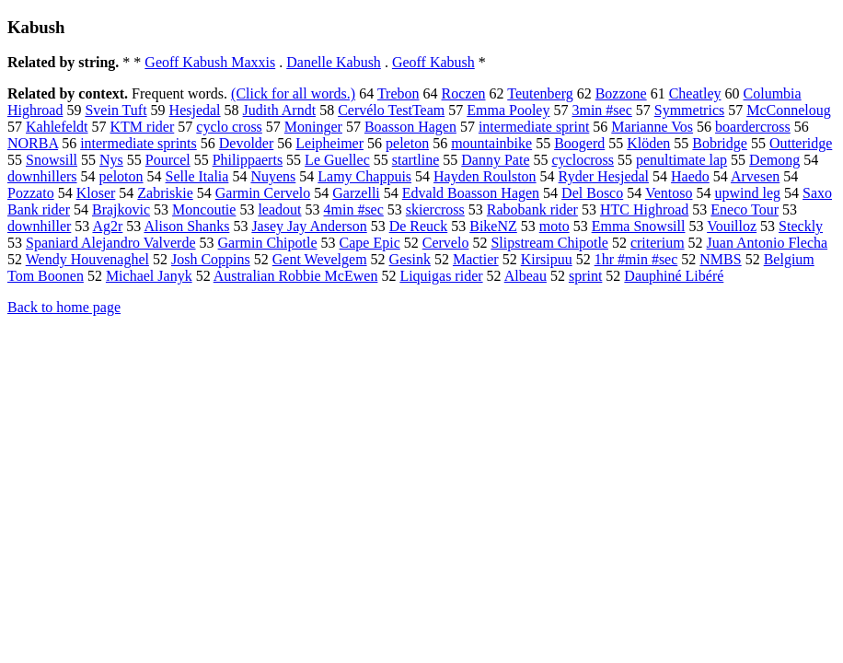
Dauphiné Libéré (673, 276)
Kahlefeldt (57, 126)
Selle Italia (197, 176)
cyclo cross (229, 126)
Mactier (476, 259)
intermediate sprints (138, 143)
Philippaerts (248, 160)
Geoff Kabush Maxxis (209, 62)
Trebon (398, 93)
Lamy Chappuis (364, 176)
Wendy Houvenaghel (87, 259)
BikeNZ (493, 226)
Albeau (525, 276)
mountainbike (491, 143)
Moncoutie (204, 209)
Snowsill (51, 160)
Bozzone (621, 93)
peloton (121, 176)
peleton (407, 143)
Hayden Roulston (485, 176)
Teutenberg (539, 93)
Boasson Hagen (410, 126)
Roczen (464, 93)
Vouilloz (731, 226)
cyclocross (582, 160)
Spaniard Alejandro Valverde (111, 242)
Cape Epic (370, 242)
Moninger (313, 126)
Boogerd (579, 143)
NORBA (32, 143)
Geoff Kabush (433, 62)
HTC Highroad (644, 209)
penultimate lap (681, 160)
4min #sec (354, 209)
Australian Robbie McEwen (296, 276)
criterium (657, 242)
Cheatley (695, 93)
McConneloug (788, 110)
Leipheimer (329, 143)
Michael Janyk (149, 276)
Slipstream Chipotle (549, 242)
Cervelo (445, 242)
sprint (585, 276)
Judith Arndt (280, 110)
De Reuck (418, 226)
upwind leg (748, 193)
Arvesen (755, 176)
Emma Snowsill (639, 226)
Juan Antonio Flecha (767, 242)
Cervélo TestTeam (391, 110)
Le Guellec (337, 160)
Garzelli (356, 193)
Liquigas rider (440, 276)
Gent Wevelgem (319, 259)
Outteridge (800, 143)
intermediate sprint (534, 126)
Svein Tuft (115, 110)
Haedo (690, 176)
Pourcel (168, 160)
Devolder (246, 143)
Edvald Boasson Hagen (470, 193)
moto (554, 226)
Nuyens (272, 176)
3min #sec (601, 110)
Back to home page (64, 307)
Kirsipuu (546, 259)
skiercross (435, 209)
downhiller (39, 226)
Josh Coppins (210, 259)
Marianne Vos (652, 126)
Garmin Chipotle (268, 242)
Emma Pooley (508, 110)
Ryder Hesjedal (604, 176)
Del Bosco (592, 193)
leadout (279, 209)
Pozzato (30, 193)
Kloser (96, 193)
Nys (111, 160)
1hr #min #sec (636, 259)
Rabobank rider (532, 209)
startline (416, 160)
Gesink (410, 259)
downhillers (42, 176)
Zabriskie (164, 193)
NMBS (720, 259)
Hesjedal (195, 110)
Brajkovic (121, 209)
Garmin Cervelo (263, 193)
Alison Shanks (186, 226)
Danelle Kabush (333, 62)
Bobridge (719, 143)
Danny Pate (495, 160)
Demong (774, 160)
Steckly (801, 226)
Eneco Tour (744, 209)
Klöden (648, 143)
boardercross (753, 126)
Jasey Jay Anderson (308, 226)
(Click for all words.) (293, 93)
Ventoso (669, 193)
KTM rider (142, 126)
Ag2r (107, 226)
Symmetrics (689, 110)
